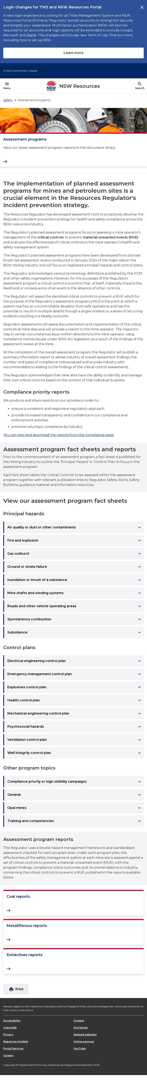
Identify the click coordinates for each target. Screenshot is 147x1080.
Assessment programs (25, 139)
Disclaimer (81, 1027)
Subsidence (74, 632)
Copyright (10, 1027)
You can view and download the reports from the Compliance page (58, 435)
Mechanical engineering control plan (74, 713)
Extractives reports (24, 955)
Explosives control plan (74, 687)
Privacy (8, 1034)
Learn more (74, 53)
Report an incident (15, 1041)
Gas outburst (74, 553)
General (74, 794)
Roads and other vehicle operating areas (74, 606)
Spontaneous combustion (74, 619)
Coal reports (18, 896)
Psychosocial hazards (74, 726)
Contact (79, 1020)
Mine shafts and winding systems (74, 593)
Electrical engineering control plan (74, 661)
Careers (8, 1055)
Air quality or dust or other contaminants (74, 527)
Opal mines (74, 807)
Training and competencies (74, 821)
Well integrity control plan (74, 752)
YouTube (80, 1048)
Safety (8, 100)
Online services (84, 1041)
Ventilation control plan (74, 739)
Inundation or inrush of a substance (74, 579)
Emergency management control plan (74, 674)
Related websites (85, 1034)
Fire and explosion (74, 540)
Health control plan (74, 700)
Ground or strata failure (74, 566)
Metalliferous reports (27, 925)
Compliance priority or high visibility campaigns (74, 781)
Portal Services (13, 1048)
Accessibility (12, 1020)
